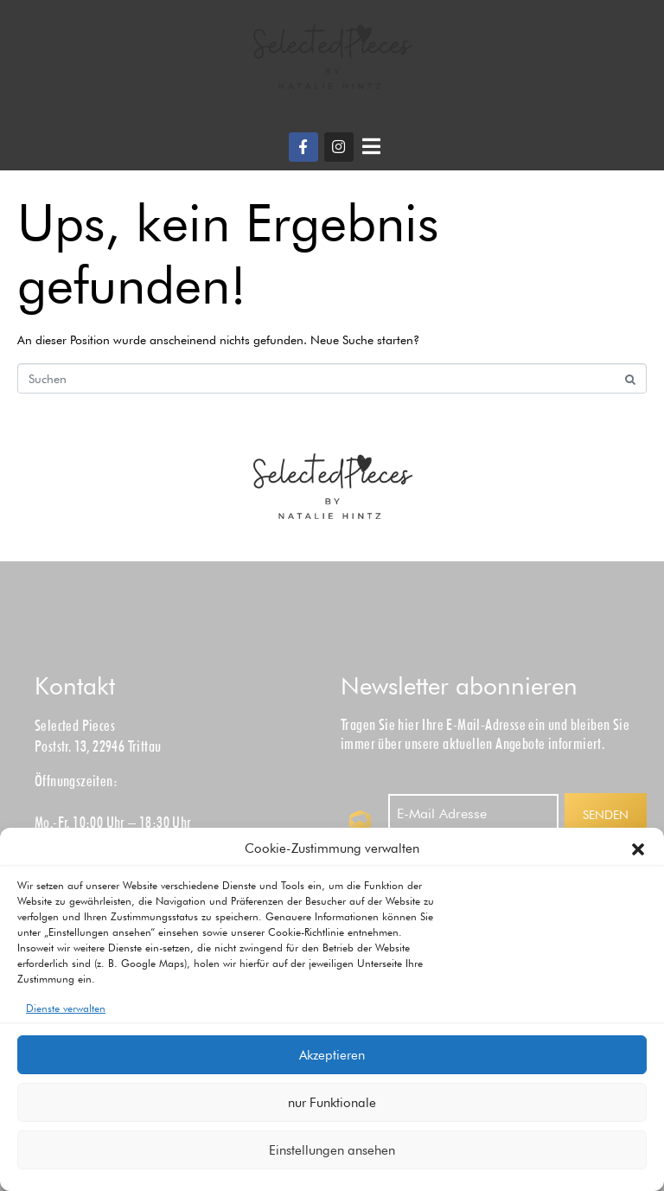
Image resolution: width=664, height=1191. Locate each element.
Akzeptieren (332, 1055)
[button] (638, 849)
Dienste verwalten (65, 1008)
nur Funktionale (332, 1103)
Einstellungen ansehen (332, 1150)
